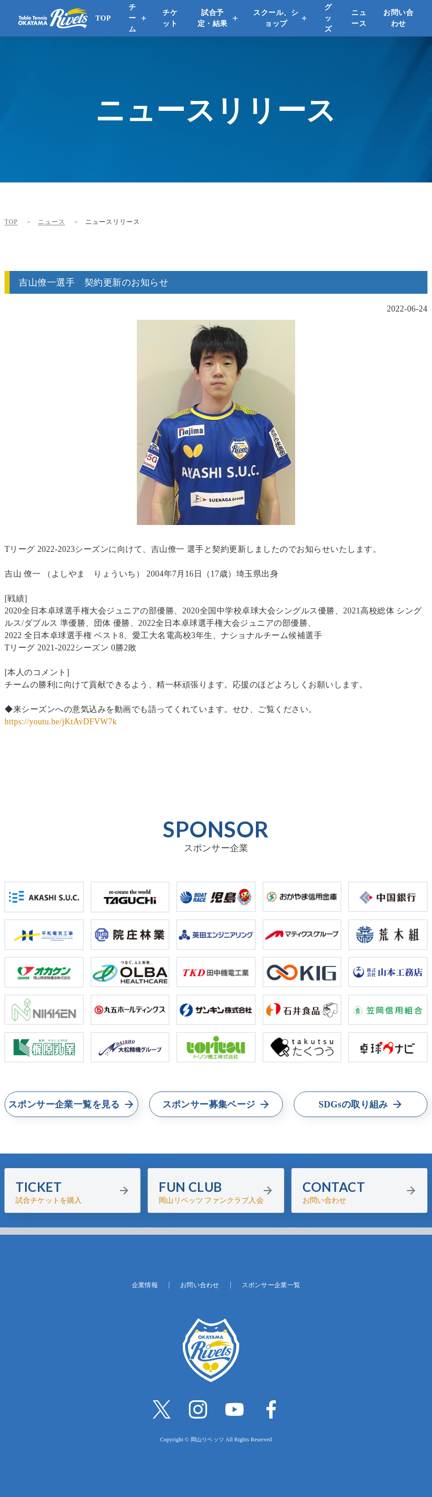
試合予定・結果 (213, 18)
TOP (103, 18)
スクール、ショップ (275, 18)
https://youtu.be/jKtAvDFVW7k (61, 721)
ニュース (358, 18)
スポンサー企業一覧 (271, 1285)
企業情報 (145, 1285)
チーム (132, 18)
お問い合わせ (398, 18)
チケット (169, 18)
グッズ (328, 18)
